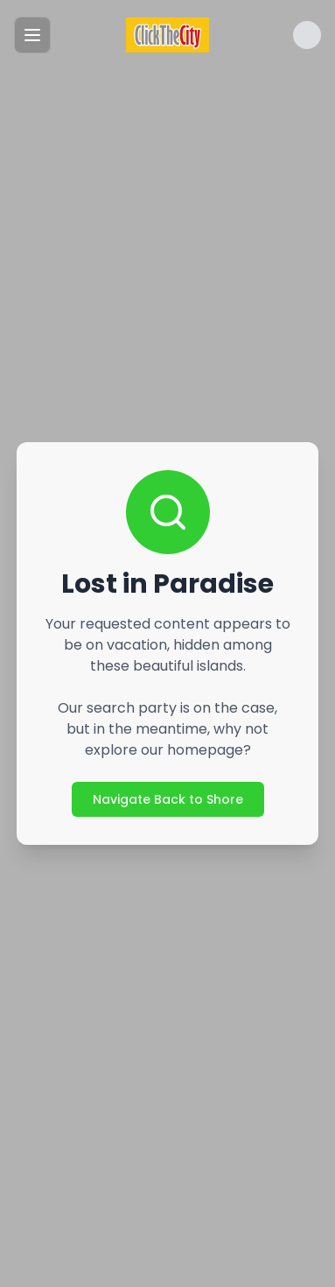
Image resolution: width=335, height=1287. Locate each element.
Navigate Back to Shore (168, 799)
